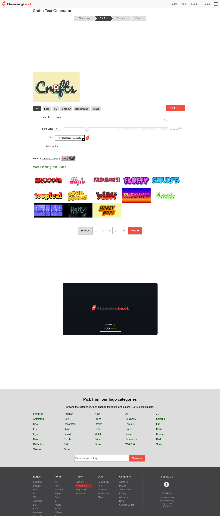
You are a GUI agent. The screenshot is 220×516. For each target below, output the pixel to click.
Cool (35, 424)
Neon (36, 439)
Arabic (58, 504)
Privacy (123, 493)
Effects (98, 424)
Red (158, 439)
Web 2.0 (130, 444)
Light (36, 434)
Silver (98, 444)
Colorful (160, 419)
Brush (58, 508)
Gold (97, 429)
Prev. (85, 230)
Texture (37, 449)
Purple (67, 439)
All (126, 414)
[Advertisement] (110, 48)
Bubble (58, 512)
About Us (123, 482)
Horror (159, 429)
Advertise (123, 497)
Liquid (67, 434)
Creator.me (81, 485)
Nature (160, 434)
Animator (80, 493)
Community (103, 482)
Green (128, 429)
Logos (174, 4)
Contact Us (126, 504)
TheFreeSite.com (167, 498)
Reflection (38, 444)
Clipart (101, 497)
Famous (130, 424)
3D (157, 414)
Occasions (103, 489)
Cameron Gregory (51, 158)
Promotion (131, 439)
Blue (66, 419)
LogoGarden (167, 503)
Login (207, 4)
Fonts (183, 4)
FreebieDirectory (167, 501)
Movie (128, 434)
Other (67, 449)
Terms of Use (125, 489)
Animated (38, 419)
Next (174, 108)
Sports (159, 444)
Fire (158, 424)
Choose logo (85, 18)
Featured (38, 414)
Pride (97, 439)
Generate (137, 458)
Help (100, 485)
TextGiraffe (167, 506)
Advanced (51, 146)
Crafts (111, 119)
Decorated (70, 424)
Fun (35, 429)
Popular (68, 414)
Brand (98, 419)
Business (130, 419)
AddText (80, 482)
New (97, 414)
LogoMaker (81, 489)
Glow (67, 429)
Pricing (193, 4)
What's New (103, 493)
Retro (67, 444)
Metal (98, 434)
